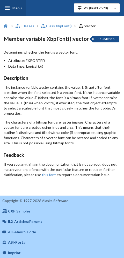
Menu (13, 8)
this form (49, 174)
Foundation (106, 39)
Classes (25, 26)
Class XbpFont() (56, 26)
